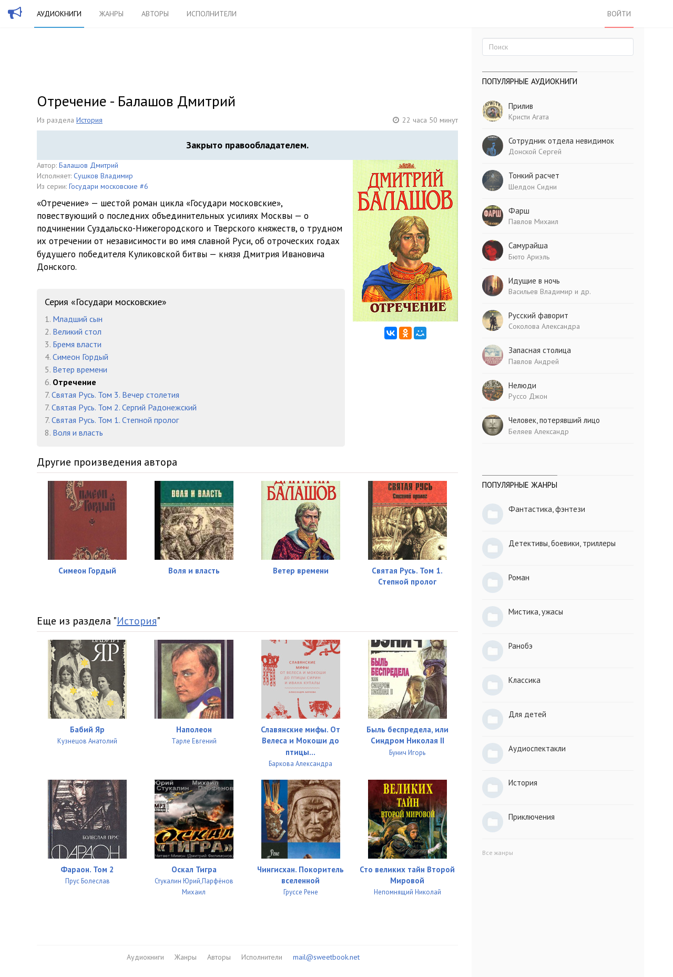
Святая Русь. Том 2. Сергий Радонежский (124, 407)
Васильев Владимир (540, 291)
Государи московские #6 (108, 186)
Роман (518, 577)
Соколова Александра (544, 326)
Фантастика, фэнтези (546, 509)
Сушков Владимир (103, 175)
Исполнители (212, 13)
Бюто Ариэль (528, 256)
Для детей (527, 714)
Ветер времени (80, 369)
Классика (524, 680)
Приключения (531, 817)
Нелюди (522, 385)
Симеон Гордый (80, 356)
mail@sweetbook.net (326, 957)
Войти (619, 13)
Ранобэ (520, 646)
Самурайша (528, 245)
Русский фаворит (538, 315)
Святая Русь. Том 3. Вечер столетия (115, 394)
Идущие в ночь (534, 281)
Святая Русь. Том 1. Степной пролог (115, 420)
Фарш (518, 211)
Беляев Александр (538, 431)
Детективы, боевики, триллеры (562, 543)
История (89, 120)
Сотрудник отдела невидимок (561, 141)
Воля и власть (78, 432)
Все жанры (497, 853)
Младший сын (78, 319)
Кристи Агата (528, 117)
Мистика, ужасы (535, 612)
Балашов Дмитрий (88, 165)
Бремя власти (77, 344)
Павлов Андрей (533, 361)
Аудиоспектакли (537, 748)
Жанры (111, 13)
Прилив (520, 106)
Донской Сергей (535, 151)
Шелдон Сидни (532, 187)
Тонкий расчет (533, 175)
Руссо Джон (527, 396)
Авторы (155, 13)
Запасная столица (539, 350)
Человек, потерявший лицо (554, 420)
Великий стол (77, 331)
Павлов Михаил (533, 221)
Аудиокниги (59, 13)
